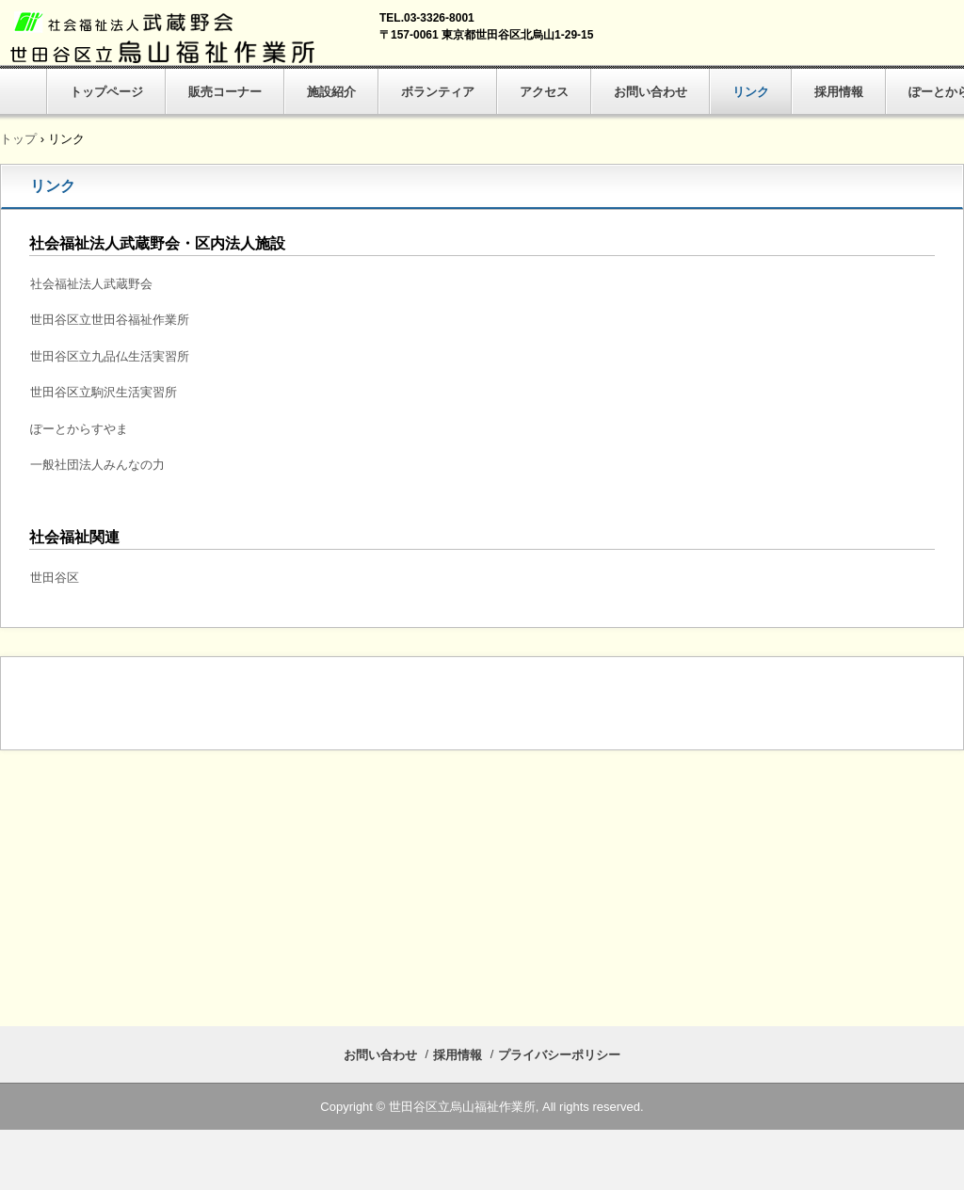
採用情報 (838, 92)
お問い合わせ (650, 92)
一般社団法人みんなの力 (97, 465)
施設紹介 (331, 92)
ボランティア (437, 92)
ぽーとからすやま (79, 429)
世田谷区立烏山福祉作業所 (165, 37)
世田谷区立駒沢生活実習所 (103, 392)
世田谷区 (54, 578)
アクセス (544, 92)
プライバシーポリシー (559, 1055)
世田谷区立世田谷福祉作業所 (109, 320)
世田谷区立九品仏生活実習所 (109, 356)
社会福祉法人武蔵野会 (91, 284)
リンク (750, 92)
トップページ (106, 92)
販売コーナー (225, 92)
